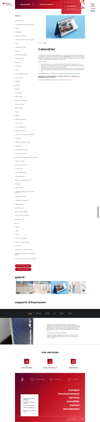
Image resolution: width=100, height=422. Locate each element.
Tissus (70, 313)
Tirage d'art (18, 66)
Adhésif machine (19, 208)
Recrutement (71, 408)
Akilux (30, 313)
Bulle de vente (19, 78)
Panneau (17, 116)
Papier (47, 313)
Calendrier (18, 246)
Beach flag (18, 62)
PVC (54, 313)
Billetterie (18, 138)
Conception (71, 420)
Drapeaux (17, 89)
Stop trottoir (19, 123)
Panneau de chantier (20, 36)
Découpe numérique (28, 405)
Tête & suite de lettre (21, 165)
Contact (74, 405)
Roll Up (17, 112)
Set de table (18, 93)
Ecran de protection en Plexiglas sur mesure (25, 254)
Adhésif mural (19, 97)
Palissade (17, 51)
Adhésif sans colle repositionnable (24, 134)
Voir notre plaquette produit (23, 266)
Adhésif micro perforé (21, 55)
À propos (73, 389)
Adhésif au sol (19, 146)
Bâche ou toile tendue (21, 238)
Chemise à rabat (19, 188)
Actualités (73, 401)
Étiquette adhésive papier (22, 215)
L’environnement (68, 393)
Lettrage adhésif (19, 59)
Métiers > (93, 10)
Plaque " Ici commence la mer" (23, 180)
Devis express (26, 368)
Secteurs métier (47, 4)
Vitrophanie (18, 32)
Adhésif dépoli (19, 108)
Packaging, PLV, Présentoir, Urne (24, 250)
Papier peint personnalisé (22, 200)
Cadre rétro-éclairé (20, 47)
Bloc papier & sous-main (21, 150)
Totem (16, 70)
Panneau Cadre (19, 204)
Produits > (93, 7)
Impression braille (20, 176)
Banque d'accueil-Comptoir (22, 242)
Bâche (62, 313)
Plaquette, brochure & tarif (22, 142)
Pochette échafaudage (21, 100)
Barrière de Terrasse (20, 119)
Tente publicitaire (20, 21)
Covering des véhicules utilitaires (24, 40)
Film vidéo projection (21, 153)
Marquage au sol (19, 219)
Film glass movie (19, 104)
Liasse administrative (21, 173)
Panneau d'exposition (21, 131)
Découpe (17, 223)
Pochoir (17, 227)
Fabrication (73, 368)
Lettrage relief (19, 169)
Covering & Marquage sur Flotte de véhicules (25, 192)
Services (74, 397)
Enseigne (17, 85)
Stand (16, 231)
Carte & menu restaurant (22, 74)
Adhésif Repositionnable (21, 212)
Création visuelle (50, 368)
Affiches (17, 28)
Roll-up (17, 234)
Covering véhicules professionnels (24, 24)
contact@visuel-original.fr (64, 80)
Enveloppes (18, 184)
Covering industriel (20, 197)
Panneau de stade (20, 161)
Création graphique (28, 407)
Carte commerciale (20, 127)
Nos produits (27, 4)
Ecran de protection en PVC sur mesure (25, 258)
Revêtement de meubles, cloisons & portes (26, 157)
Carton (38, 313)
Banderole (18, 81)
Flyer (16, 43)
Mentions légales (73, 418)
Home (39, 43)
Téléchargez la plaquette (23, 269)
